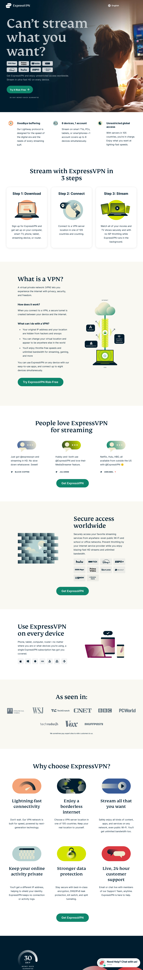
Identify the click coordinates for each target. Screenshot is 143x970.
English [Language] (115, 5)
